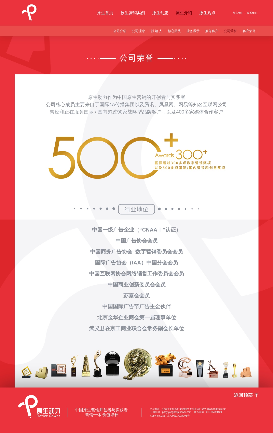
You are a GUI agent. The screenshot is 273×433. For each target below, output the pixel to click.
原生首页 (105, 13)
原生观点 (207, 13)
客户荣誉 (249, 31)
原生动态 (160, 13)
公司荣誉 (230, 31)
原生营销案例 (133, 13)
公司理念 (138, 31)
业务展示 (193, 31)
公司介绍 (119, 31)
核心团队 (174, 31)
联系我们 (252, 12)
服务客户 (211, 31)
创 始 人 (156, 31)
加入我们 (238, 12)
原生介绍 (184, 13)
